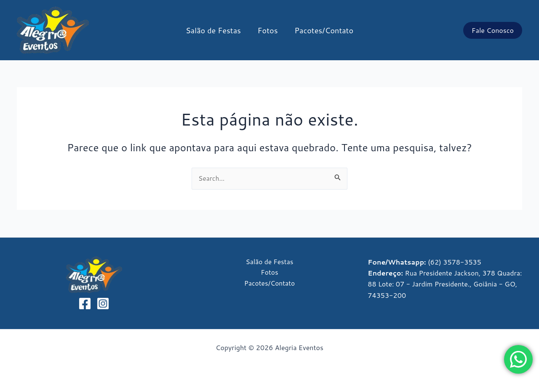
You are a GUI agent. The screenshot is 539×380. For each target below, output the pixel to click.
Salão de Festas (215, 30)
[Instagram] (102, 303)
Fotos (268, 30)
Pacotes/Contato (322, 30)
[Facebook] (84, 303)
